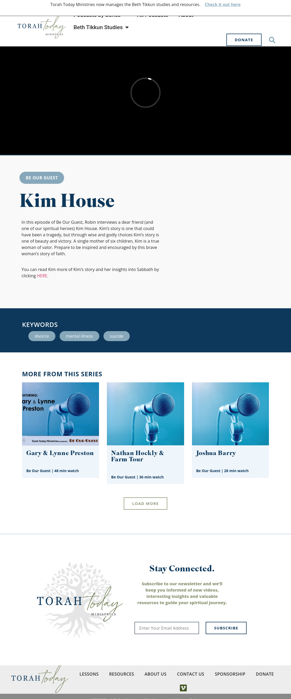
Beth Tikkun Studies (101, 27)
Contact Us (190, 674)
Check (211, 4)
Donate (265, 674)
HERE (42, 276)
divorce (42, 336)
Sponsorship (230, 674)
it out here (229, 4)
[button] (272, 39)
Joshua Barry (216, 453)
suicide (116, 336)
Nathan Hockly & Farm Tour (137, 457)
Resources (121, 674)
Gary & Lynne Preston (60, 453)
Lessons (89, 674)
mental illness (79, 336)
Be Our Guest (42, 178)
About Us (156, 674)
